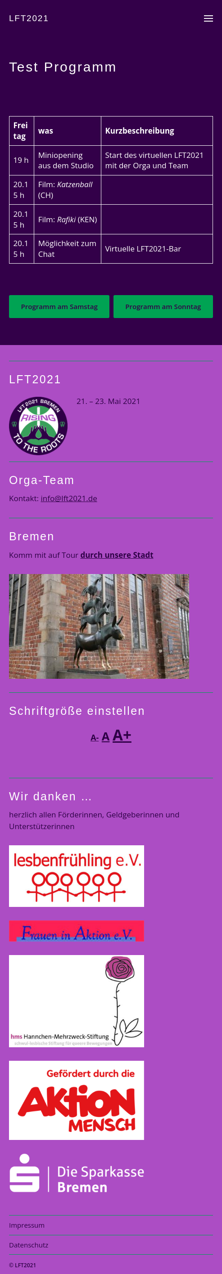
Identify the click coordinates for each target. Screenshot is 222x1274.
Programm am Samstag (59, 306)
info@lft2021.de (69, 498)
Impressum (27, 1224)
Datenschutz (28, 1244)
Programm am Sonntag (163, 306)
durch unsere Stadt (116, 555)
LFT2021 (29, 18)
